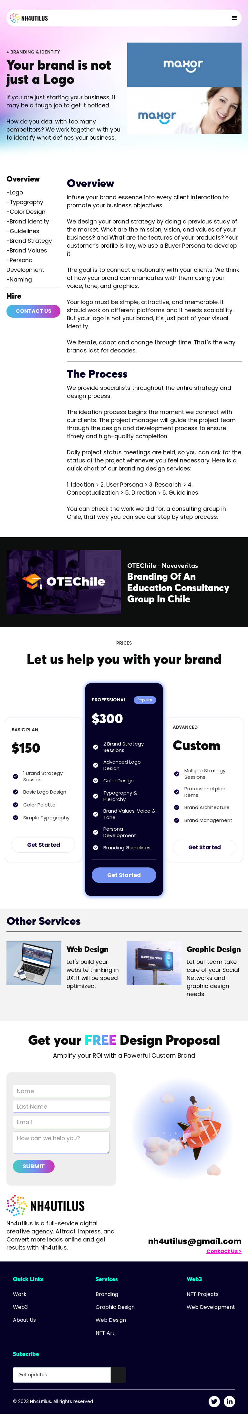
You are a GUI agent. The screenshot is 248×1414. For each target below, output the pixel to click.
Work (19, 1294)
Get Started (43, 845)
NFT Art (105, 1333)
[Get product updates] (62, 1375)
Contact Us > (224, 1251)
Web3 (20, 1307)
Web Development (211, 1307)
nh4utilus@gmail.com (195, 1241)
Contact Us (33, 311)
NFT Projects (203, 1294)
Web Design (111, 1320)
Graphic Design (115, 1307)
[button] (234, 18)
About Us (24, 1320)
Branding (107, 1294)
